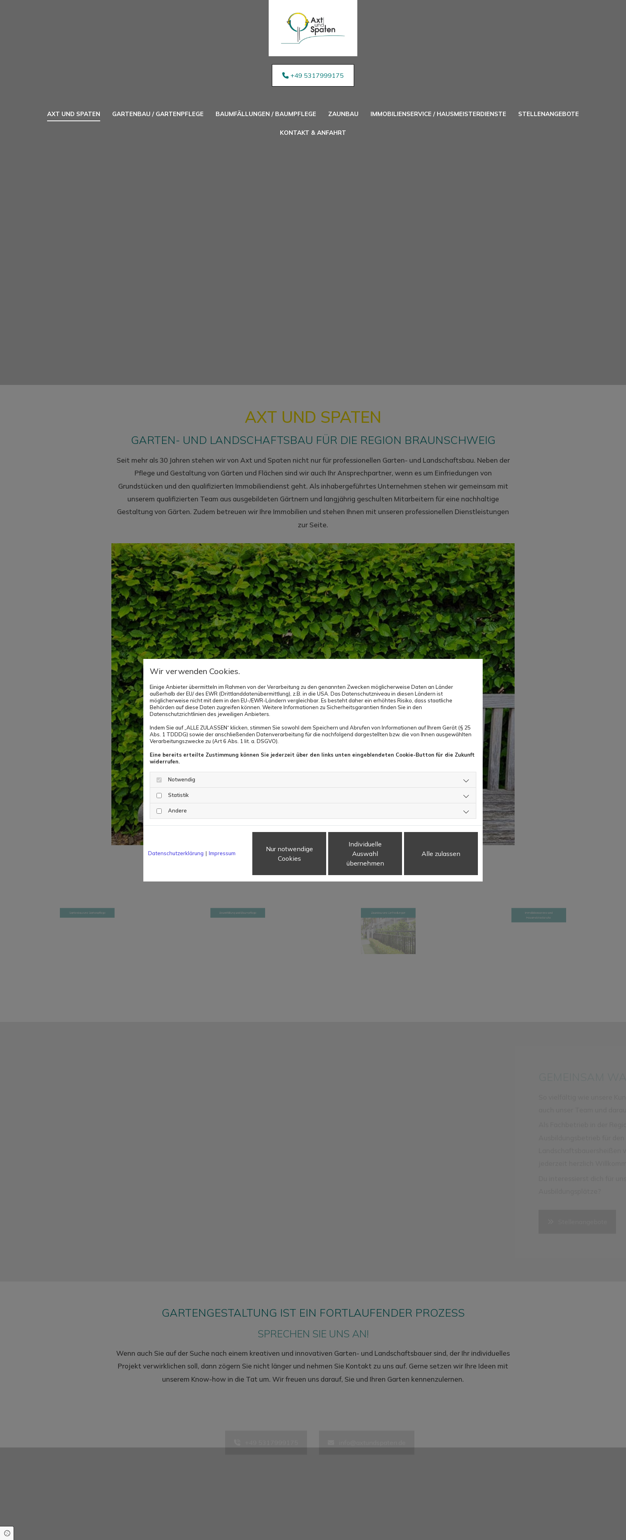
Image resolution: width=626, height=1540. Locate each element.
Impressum (222, 853)
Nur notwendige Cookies (289, 853)
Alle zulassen (441, 854)
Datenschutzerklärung (176, 853)
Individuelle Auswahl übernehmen (365, 853)
